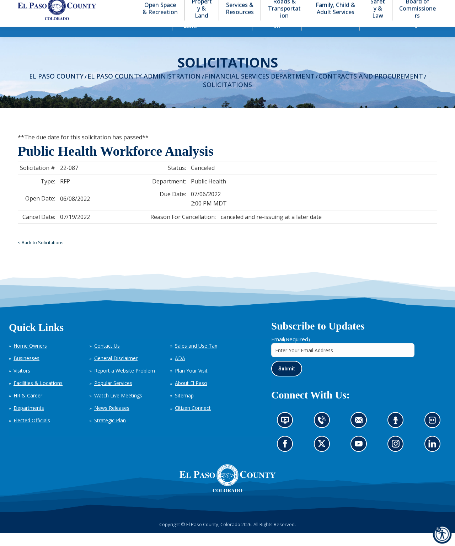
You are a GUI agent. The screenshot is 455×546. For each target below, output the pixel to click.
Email (290, 351)
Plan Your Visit (191, 383)
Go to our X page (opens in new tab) (323, 459)
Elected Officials (32, 433)
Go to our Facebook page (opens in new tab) (287, 459)
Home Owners (30, 358)
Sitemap (184, 408)
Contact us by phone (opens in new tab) (323, 435)
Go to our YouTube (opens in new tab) (360, 459)
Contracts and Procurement (370, 89)
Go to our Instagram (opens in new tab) (398, 459)
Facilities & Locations (38, 395)
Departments (29, 420)
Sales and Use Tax (196, 358)
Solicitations (227, 97)
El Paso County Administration (144, 89)
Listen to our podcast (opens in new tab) (397, 435)
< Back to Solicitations (41, 255)
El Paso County (56, 89)
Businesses (26, 371)
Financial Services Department (260, 89)
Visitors (22, 383)
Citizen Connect (193, 420)
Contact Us (107, 358)
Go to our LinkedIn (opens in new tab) (434, 459)
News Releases (111, 420)
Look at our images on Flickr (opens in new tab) (434, 435)
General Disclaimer (116, 371)
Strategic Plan (110, 433)
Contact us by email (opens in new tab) (361, 435)
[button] (402, 6)
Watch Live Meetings (118, 408)
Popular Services (113, 395)
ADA (180, 371)
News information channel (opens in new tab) (287, 435)
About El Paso (191, 395)
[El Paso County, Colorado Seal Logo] (227, 491)
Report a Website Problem (124, 383)
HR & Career (28, 408)
